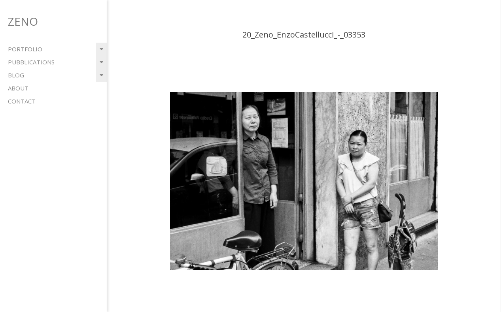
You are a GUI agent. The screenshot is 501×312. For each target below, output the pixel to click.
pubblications (31, 62)
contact (22, 101)
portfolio (25, 49)
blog (16, 75)
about (18, 88)
